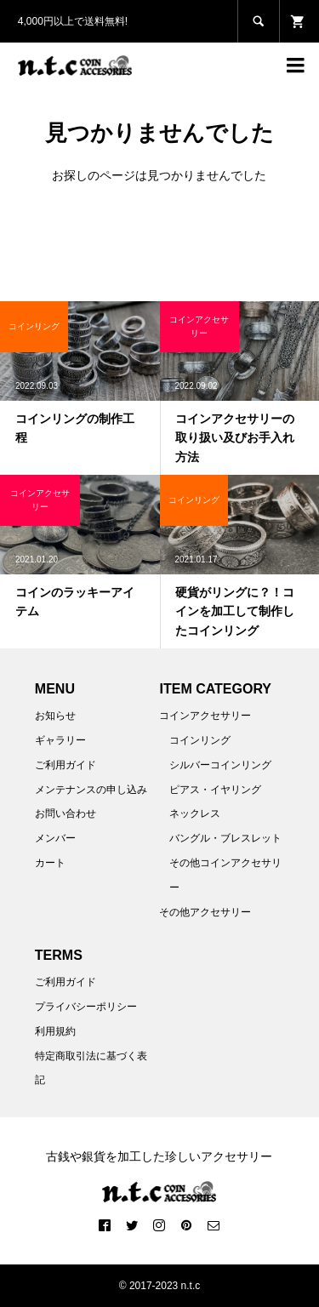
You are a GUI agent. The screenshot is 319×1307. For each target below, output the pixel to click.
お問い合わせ (65, 813)
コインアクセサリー (205, 716)
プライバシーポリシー (86, 1007)
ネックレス (194, 813)
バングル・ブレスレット (225, 838)
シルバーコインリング (220, 765)
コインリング (200, 740)
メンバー (55, 838)
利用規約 (55, 1031)
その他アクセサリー (205, 912)
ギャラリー (60, 740)
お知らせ (55, 716)
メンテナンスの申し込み (91, 790)
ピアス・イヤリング (215, 790)
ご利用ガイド (65, 765)
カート (50, 863)
